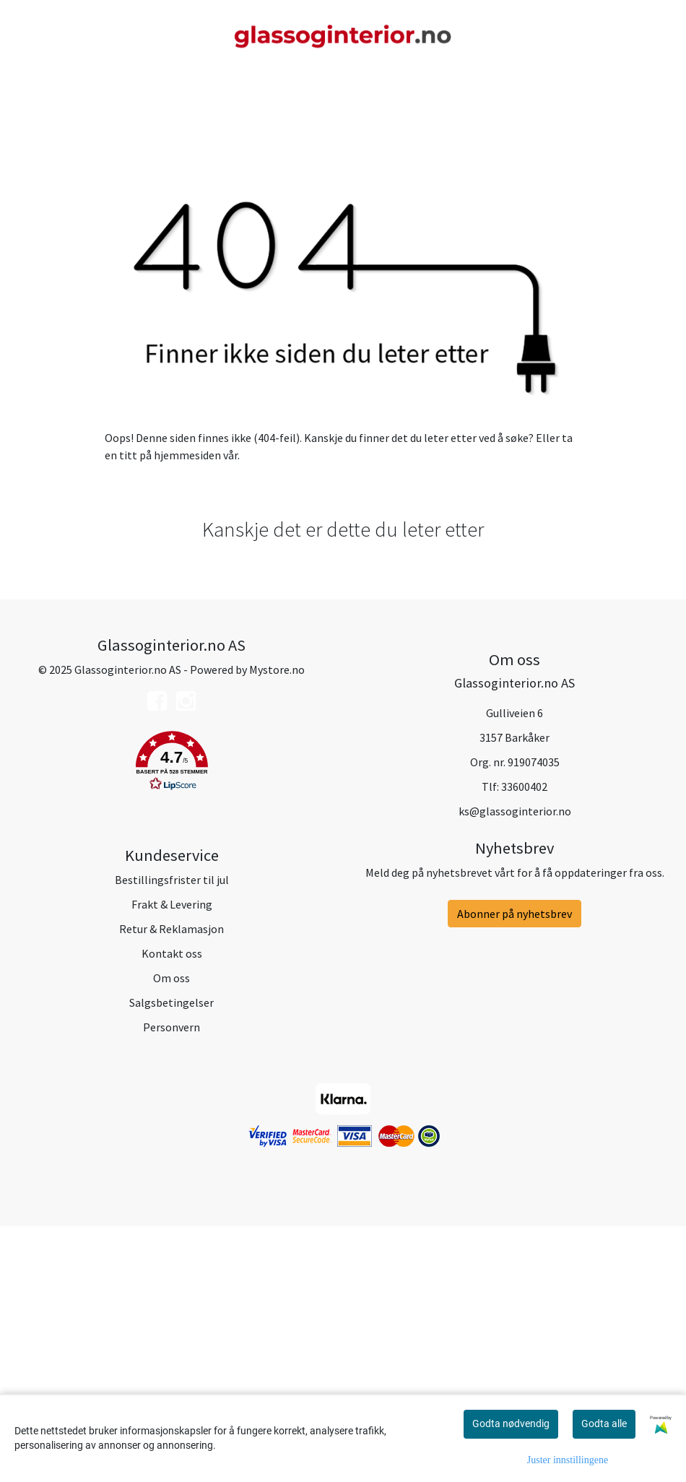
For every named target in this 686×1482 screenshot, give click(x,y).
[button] (171, 1019)
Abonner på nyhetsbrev (514, 1169)
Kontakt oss (172, 1209)
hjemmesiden (187, 710)
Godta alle (604, 1423)
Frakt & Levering (171, 1160)
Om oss (171, 1233)
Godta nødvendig (511, 1423)
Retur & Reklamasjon (171, 1184)
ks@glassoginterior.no (515, 1067)
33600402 (524, 1042)
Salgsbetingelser (171, 1258)
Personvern (171, 1282)
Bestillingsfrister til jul (172, 1135)
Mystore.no (277, 925)
